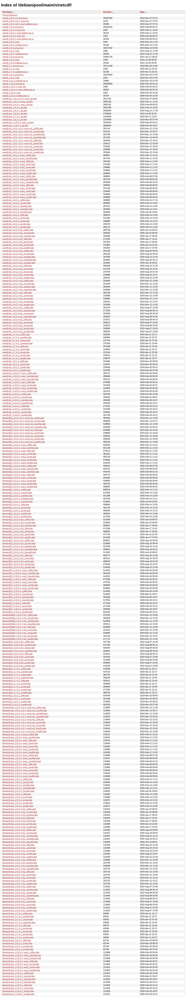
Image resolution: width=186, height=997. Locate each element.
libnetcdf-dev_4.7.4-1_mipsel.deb (17, 919)
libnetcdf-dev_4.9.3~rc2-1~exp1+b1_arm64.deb (24, 728)
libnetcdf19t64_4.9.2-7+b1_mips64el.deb (21, 624)
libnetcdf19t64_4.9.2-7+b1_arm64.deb (19, 636)
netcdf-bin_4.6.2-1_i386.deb (15, 361)
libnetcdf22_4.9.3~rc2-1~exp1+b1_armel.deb (23, 436)
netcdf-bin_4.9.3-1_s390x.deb (16, 200)
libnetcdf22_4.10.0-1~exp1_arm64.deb (20, 585)
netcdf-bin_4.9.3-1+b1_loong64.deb (18, 263)
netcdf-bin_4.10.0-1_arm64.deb (16, 412)
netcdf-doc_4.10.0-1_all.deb (15, 125)
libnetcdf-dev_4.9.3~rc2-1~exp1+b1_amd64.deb (24, 731)
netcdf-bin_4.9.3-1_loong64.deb (17, 212)
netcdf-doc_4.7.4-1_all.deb (14, 116)
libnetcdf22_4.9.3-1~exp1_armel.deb (19, 481)
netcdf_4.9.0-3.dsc (11, 60)
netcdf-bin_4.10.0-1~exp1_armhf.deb (19, 385)
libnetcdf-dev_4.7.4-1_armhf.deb (17, 928)
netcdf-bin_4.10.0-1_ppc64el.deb (17, 400)
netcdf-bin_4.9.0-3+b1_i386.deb (17, 319)
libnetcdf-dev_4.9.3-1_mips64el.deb (18, 788)
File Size (107, 12)
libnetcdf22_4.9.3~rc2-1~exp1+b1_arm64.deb (23, 439)
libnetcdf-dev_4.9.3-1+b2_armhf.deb (19, 821)
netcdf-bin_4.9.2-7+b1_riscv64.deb (18, 284)
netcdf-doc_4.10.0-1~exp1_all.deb (18, 122)
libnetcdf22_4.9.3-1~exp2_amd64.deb (19, 463)
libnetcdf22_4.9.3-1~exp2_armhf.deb (19, 454)
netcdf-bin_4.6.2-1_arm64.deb (16, 367)
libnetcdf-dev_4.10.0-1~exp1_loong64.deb (21, 958)
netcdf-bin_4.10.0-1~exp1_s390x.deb (19, 373)
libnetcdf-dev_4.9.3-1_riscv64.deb (17, 782)
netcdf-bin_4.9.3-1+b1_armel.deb (17, 272)
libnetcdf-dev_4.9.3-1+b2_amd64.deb (19, 827)
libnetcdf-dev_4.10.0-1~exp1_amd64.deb (21, 970)
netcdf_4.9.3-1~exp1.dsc (13, 36)
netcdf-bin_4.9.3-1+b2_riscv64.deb (18, 233)
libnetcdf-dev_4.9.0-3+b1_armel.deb (19, 905)
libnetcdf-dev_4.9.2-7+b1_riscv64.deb (19, 863)
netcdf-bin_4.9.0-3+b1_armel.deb (17, 325)
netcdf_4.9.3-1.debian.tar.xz (15, 45)
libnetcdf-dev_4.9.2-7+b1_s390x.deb (19, 860)
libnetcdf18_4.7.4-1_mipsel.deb (16, 675)
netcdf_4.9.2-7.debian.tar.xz (15, 54)
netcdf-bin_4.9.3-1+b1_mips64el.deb (19, 260)
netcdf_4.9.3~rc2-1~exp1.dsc (15, 21)
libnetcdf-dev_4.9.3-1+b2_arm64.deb (19, 824)
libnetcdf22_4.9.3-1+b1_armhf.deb (18, 558)
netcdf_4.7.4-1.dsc (11, 69)
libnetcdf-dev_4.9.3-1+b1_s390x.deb (19, 830)
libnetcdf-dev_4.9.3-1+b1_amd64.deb (19, 857)
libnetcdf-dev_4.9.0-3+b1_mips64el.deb (20, 896)
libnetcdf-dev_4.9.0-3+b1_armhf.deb (19, 901)
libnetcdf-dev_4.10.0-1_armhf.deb (17, 988)
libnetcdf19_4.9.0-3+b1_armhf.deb (18, 657)
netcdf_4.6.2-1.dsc (11, 78)
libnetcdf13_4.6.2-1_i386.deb (15, 695)
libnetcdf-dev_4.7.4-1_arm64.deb (17, 934)
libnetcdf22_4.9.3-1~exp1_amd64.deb (19, 487)
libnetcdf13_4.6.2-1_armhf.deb (16, 699)
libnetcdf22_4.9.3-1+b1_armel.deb (18, 561)
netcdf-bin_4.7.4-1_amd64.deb (16, 358)
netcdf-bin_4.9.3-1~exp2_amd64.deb (19, 173)
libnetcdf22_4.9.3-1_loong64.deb (17, 501)
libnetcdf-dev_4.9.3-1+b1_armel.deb (19, 851)
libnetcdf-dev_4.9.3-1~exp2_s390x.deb (20, 734)
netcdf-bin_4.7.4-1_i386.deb (15, 346)
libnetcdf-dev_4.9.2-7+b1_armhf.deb (19, 875)
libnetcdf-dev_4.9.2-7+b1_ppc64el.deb (20, 866)
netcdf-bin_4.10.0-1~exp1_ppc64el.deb (20, 376)
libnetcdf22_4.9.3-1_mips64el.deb (17, 499)
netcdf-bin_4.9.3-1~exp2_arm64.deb (19, 170)
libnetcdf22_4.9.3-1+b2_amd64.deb (18, 537)
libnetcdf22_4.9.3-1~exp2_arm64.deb (19, 460)
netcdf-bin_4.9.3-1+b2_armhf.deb (17, 242)
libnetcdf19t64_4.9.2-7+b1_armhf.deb (19, 630)
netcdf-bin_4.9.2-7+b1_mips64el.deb (19, 290)
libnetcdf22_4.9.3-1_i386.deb (15, 504)
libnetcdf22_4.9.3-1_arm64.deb (16, 513)
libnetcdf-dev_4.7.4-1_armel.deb (17, 931)
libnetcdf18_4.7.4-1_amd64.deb (17, 693)
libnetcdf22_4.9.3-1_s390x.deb (16, 490)
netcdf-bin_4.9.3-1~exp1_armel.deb (18, 191)
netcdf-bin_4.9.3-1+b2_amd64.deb (18, 248)
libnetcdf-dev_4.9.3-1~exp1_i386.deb (19, 764)
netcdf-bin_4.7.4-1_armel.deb (15, 352)
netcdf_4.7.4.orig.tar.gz (13, 66)
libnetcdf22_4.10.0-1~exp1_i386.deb (19, 579)
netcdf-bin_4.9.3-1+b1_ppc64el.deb (18, 257)
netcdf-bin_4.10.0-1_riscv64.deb (17, 397)
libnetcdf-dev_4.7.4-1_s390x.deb (17, 913)
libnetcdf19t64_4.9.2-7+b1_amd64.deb (20, 639)
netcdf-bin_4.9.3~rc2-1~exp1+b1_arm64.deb (22, 149)
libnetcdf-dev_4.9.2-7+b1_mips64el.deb (20, 869)
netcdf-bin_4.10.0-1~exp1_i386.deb (18, 382)
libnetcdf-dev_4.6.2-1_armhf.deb (17, 943)
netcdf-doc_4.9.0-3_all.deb (14, 114)
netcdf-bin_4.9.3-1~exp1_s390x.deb (19, 176)
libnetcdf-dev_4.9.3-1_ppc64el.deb (18, 785)
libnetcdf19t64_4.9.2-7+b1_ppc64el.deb (20, 621)
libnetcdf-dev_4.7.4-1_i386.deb (16, 925)
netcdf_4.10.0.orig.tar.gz (13, 84)
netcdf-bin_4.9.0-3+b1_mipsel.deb (18, 313)
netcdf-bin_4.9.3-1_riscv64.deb (16, 203)
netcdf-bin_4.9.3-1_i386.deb (15, 215)
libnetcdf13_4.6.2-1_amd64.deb (17, 704)
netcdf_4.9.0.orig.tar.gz (13, 57)
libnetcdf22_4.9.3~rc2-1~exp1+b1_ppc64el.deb (24, 424)
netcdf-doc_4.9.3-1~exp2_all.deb (17, 102)
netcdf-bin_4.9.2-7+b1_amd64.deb (18, 305)
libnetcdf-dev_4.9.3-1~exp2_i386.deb (19, 740)
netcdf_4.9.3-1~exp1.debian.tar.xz (18, 39)
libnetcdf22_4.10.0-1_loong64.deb (18, 600)
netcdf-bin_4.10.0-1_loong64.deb (17, 403)
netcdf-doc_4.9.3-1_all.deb (14, 107)
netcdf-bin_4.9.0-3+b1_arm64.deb (18, 328)
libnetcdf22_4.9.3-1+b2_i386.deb (17, 528)
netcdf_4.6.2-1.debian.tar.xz (15, 81)
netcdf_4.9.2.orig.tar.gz (13, 48)
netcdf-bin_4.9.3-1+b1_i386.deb (17, 266)
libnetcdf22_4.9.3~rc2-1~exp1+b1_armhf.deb (23, 433)
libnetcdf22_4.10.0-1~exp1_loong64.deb (20, 576)
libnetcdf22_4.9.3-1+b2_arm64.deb (18, 534)
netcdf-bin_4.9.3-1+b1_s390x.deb (17, 251)
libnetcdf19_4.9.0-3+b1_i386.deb (17, 654)
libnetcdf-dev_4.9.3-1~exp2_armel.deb (20, 746)
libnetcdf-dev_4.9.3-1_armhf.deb (17, 797)
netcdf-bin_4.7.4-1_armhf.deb (16, 349)
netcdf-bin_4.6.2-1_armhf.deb (16, 364)
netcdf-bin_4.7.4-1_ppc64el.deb (17, 337)
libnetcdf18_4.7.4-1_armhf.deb (16, 684)
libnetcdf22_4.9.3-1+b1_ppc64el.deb (19, 546)
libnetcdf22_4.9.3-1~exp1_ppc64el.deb (20, 469)
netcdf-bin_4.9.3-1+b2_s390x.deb (17, 230)
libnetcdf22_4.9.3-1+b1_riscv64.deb (18, 543)
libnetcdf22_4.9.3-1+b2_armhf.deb (18, 531)
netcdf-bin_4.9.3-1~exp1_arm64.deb (19, 194)
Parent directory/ (10, 15)
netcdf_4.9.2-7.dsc (11, 51)
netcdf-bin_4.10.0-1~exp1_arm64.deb (19, 388)
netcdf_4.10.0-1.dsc (11, 93)
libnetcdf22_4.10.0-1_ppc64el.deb (18, 597)
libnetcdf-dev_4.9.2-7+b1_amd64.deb (19, 884)
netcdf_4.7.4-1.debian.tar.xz (15, 72)
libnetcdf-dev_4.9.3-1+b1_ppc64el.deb (20, 836)
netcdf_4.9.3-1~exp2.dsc (13, 30)
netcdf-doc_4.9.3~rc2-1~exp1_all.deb (19, 99)
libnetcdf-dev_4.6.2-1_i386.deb (16, 940)
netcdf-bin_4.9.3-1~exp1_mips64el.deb (20, 182)
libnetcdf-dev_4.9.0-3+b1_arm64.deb (19, 908)
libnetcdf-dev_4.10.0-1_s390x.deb (18, 973)
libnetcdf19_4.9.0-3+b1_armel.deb (18, 660)
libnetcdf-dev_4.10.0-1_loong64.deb (18, 982)
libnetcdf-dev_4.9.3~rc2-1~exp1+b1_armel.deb (23, 725)
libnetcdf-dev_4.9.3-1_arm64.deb (17, 803)
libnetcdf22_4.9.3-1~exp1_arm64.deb (19, 484)
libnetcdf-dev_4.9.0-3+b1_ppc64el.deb (20, 890)
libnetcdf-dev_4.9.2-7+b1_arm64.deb (19, 881)
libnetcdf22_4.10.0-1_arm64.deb (17, 609)
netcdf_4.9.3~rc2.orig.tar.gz (15, 18)
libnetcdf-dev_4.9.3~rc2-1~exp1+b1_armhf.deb (23, 722)
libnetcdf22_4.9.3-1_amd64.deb (17, 516)
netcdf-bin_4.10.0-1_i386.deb (15, 406)
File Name (7, 12)
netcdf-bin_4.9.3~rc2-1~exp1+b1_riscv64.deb (23, 131)
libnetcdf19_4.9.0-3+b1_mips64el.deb (19, 651)
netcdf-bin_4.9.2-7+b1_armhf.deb (17, 296)
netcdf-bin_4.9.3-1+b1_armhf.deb (17, 269)
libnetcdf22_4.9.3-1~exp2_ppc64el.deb (20, 448)
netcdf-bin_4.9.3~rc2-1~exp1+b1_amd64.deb (23, 152)
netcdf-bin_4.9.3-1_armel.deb (15, 221)
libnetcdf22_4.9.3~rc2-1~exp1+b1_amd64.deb (23, 442)
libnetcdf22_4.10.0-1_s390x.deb (17, 591)
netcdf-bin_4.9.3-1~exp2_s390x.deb (19, 155)
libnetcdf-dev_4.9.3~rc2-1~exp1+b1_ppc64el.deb (24, 714)
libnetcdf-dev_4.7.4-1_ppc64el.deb (18, 916)
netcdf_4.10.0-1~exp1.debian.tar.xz (18, 90)
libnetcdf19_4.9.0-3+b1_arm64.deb (18, 663)
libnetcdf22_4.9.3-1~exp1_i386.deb (18, 475)
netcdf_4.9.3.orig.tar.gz (13, 27)
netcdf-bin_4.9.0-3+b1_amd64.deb (18, 331)
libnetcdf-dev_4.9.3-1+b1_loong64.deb (20, 842)
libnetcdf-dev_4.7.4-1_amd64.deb (17, 937)
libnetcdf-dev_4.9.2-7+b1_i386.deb (18, 872)
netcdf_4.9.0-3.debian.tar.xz (15, 63)
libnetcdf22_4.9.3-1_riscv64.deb (17, 493)
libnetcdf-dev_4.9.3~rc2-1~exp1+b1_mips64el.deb (25, 716)
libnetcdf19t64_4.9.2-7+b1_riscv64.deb (20, 618)
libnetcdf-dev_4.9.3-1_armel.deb (17, 800)
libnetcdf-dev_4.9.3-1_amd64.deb (17, 806)
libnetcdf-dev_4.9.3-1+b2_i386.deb (18, 818)
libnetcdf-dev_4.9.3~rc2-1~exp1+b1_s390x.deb (24, 707)
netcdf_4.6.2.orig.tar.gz (13, 75)
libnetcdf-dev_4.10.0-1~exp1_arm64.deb (21, 967)
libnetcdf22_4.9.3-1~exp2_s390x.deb (19, 445)
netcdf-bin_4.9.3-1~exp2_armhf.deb (18, 164)
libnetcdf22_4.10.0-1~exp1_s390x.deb (20, 570)
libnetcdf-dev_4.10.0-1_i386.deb (17, 985)
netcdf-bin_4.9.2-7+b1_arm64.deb (18, 302)
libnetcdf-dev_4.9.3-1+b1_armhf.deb (19, 848)
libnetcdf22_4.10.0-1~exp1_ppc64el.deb (20, 573)
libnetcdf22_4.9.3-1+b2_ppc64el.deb (19, 525)
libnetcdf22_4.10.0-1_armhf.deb (17, 606)
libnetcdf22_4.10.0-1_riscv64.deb (17, 594)
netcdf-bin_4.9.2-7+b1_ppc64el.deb (18, 287)
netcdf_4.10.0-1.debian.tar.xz (15, 96)
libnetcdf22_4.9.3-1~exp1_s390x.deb (19, 466)
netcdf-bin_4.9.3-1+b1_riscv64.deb (18, 254)
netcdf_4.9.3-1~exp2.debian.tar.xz (18, 33)
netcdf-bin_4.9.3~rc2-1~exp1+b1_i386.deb (21, 140)
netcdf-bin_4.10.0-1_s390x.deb (16, 394)
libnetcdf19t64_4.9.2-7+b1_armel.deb (19, 633)
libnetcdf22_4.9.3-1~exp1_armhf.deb (19, 478)
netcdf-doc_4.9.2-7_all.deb (14, 111)
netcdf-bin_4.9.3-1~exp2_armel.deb (18, 167)
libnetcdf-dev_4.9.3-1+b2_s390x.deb (19, 809)
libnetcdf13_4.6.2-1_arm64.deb (16, 702)
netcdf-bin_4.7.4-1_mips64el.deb (17, 343)
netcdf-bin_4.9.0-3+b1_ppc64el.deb (18, 310)
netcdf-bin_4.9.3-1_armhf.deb (16, 218)
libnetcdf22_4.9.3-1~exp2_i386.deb (18, 451)
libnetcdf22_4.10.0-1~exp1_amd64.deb (20, 588)
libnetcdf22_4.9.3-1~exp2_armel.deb (19, 457)
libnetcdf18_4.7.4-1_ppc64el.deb (17, 672)
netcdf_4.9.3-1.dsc (11, 42)
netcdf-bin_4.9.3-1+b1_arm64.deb (18, 275)
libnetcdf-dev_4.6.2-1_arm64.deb (17, 946)
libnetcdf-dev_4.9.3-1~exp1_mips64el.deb (21, 761)
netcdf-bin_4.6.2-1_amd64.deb (16, 370)
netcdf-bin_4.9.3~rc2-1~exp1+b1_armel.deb (22, 146)
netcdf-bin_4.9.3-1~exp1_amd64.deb (19, 197)
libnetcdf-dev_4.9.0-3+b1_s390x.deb (19, 887)
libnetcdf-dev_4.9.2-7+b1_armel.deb (19, 878)
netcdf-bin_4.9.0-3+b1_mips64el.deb (19, 317)
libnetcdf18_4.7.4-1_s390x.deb (16, 669)
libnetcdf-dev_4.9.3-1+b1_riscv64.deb (19, 833)
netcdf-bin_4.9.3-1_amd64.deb (16, 227)
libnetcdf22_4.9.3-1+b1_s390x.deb (18, 540)
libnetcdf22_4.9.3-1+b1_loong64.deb (19, 552)
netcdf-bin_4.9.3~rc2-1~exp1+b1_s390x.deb (22, 128)
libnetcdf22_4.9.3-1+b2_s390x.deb (18, 519)
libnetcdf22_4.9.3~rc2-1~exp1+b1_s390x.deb (23, 418)
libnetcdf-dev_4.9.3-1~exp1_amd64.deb (20, 776)
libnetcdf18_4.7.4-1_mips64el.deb (17, 678)
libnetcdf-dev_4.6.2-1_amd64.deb (17, 949)
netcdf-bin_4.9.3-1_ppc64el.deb (17, 206)
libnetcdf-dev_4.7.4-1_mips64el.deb (18, 922)
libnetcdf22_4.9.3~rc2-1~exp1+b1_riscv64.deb (23, 421)
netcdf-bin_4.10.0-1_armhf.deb (16, 409)
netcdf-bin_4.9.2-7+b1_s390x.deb (17, 281)
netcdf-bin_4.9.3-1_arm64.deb (16, 224)
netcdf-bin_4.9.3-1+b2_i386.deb (17, 239)
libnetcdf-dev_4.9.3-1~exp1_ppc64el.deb (21, 758)
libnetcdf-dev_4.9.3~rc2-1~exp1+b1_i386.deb (23, 719)
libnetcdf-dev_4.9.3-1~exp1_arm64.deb (20, 773)
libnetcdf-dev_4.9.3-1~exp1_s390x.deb (20, 755)
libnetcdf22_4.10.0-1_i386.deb (16, 603)
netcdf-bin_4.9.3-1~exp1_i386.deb (18, 185)
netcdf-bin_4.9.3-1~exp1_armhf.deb (18, 188)
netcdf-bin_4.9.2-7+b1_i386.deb (17, 293)
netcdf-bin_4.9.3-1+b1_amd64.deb (18, 278)
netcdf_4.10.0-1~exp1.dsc (14, 87)
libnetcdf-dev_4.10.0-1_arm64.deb (18, 991)
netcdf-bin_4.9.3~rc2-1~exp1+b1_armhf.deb (22, 143)
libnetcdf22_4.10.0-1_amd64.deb (17, 612)
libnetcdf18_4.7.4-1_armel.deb (16, 687)
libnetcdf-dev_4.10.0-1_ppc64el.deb (18, 979)
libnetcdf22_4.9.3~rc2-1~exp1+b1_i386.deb (22, 430)
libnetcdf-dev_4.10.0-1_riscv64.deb (18, 976)
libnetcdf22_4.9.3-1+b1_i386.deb (17, 555)
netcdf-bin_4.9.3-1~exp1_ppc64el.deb (19, 179)
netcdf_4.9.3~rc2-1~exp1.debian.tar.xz (20, 24)
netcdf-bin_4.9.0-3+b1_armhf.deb (17, 322)
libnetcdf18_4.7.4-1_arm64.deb (16, 690)
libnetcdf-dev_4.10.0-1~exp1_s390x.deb (20, 952)
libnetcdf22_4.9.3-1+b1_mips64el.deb (19, 549)
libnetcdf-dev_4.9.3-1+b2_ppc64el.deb (20, 815)
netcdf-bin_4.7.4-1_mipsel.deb (16, 340)
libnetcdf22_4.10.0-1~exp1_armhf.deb (19, 582)
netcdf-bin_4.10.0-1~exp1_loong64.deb (20, 379)
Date (142, 12)
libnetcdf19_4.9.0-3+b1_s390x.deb (18, 642)
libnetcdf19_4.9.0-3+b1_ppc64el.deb (19, 645)
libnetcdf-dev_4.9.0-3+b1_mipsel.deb (19, 893)
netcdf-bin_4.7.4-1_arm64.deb (16, 355)
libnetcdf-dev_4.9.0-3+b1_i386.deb (18, 898)
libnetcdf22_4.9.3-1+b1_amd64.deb (18, 567)
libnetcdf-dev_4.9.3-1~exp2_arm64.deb (20, 749)
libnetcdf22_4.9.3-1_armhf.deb (16, 508)
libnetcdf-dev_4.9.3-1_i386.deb (16, 794)
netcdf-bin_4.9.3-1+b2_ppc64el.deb (18, 236)
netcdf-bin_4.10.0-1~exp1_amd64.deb (19, 391)
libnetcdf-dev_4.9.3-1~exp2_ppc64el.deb (21, 737)
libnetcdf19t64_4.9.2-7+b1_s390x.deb (19, 615)
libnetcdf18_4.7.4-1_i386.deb (15, 681)
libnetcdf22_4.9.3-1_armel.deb (16, 511)
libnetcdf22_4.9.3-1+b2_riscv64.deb (18, 522)
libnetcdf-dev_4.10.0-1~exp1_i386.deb (20, 961)
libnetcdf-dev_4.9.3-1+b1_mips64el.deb (20, 839)
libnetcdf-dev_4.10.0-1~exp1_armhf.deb (20, 964)
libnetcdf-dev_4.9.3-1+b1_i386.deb (18, 845)
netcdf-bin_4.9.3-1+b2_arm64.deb (18, 245)
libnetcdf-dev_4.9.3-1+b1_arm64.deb (19, 854)
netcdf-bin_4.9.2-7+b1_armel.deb (17, 298)
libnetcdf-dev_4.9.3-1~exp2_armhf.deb (20, 743)
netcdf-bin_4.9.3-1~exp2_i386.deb (18, 161)
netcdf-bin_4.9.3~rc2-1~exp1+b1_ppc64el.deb (23, 134)
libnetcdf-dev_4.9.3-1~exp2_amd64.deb (20, 752)
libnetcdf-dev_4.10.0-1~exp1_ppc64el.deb (21, 955)
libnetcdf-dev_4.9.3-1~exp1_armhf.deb (20, 767)
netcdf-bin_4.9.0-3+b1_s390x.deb (17, 308)
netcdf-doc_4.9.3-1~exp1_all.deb (17, 104)
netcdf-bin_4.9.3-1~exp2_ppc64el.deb (19, 158)
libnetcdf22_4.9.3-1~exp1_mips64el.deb (20, 472)
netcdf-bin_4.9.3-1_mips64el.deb (17, 209)
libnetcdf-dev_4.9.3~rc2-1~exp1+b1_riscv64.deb (24, 710)
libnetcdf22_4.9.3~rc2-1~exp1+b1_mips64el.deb (24, 427)
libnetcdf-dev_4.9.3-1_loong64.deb (18, 791)
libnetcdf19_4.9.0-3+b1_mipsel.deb (18, 648)
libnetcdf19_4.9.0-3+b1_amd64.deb (18, 666)
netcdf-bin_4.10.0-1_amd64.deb (17, 415)
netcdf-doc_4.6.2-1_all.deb (14, 119)
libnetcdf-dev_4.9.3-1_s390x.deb (17, 779)
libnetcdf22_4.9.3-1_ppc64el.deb (17, 496)
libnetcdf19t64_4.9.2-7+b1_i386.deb (19, 627)
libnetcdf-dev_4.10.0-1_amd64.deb (18, 994)
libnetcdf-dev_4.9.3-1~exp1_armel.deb (20, 770)
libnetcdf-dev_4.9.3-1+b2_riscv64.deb (19, 812)
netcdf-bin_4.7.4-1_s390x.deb (16, 334)
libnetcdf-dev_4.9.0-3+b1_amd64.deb (19, 910)
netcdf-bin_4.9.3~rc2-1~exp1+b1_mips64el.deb (24, 137)
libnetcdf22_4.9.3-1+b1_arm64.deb (18, 564)
